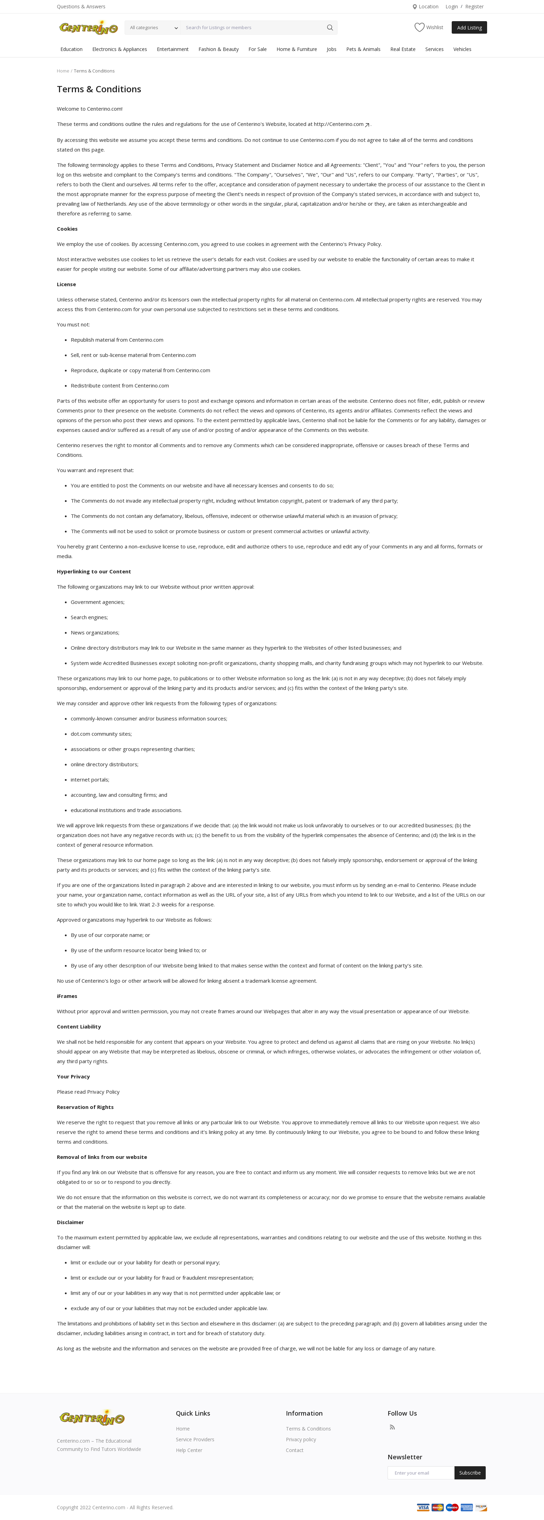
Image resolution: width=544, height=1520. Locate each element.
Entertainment (173, 49)
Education (71, 49)
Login (451, 6)
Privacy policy (301, 1439)
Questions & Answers (81, 6)
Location (425, 6)
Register (474, 6)
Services (434, 49)
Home (63, 71)
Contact (295, 1450)
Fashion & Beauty (218, 49)
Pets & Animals (363, 49)
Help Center (189, 1450)
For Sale (257, 49)
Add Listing (469, 27)
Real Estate (403, 49)
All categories (144, 27)
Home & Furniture (297, 49)
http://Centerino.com (342, 123)
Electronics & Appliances (119, 49)
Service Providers (195, 1439)
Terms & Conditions (308, 1428)
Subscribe (470, 1472)
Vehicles (462, 49)
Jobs (332, 49)
